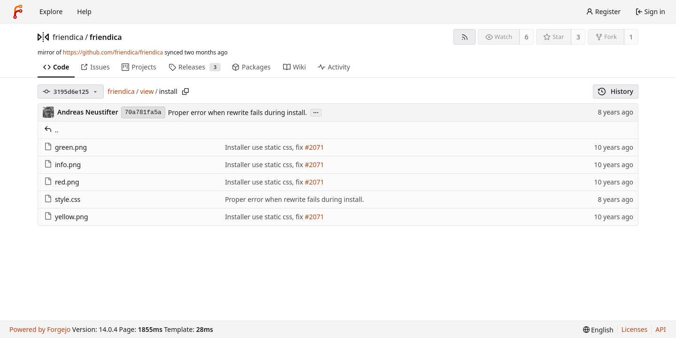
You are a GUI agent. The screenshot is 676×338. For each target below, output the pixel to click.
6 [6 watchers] (527, 36)
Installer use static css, (260, 147)
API (660, 329)
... (316, 112)
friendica (68, 37)
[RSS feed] (464, 37)
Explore (50, 11)
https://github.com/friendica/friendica (113, 52)
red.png (61, 181)
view (147, 91)
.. (51, 129)
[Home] (18, 11)
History (615, 91)
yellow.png (66, 216)
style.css (62, 199)
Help (84, 11)
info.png (62, 164)
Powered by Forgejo (39, 329)
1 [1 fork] (631, 36)
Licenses (635, 329)
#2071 (314, 147)
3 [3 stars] (578, 36)
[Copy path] (185, 91)
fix (299, 147)
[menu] (598, 329)
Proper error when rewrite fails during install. (237, 112)
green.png (65, 147)
